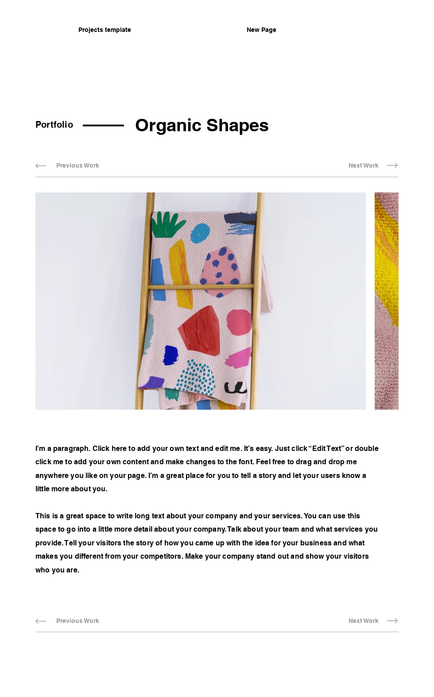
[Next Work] (363, 165)
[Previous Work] (77, 165)
